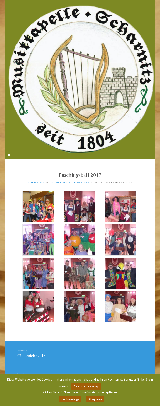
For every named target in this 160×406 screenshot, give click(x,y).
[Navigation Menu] (151, 155)
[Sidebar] (9, 155)
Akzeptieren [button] (95, 399)
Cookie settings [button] (70, 399)
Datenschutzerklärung (86, 386)
